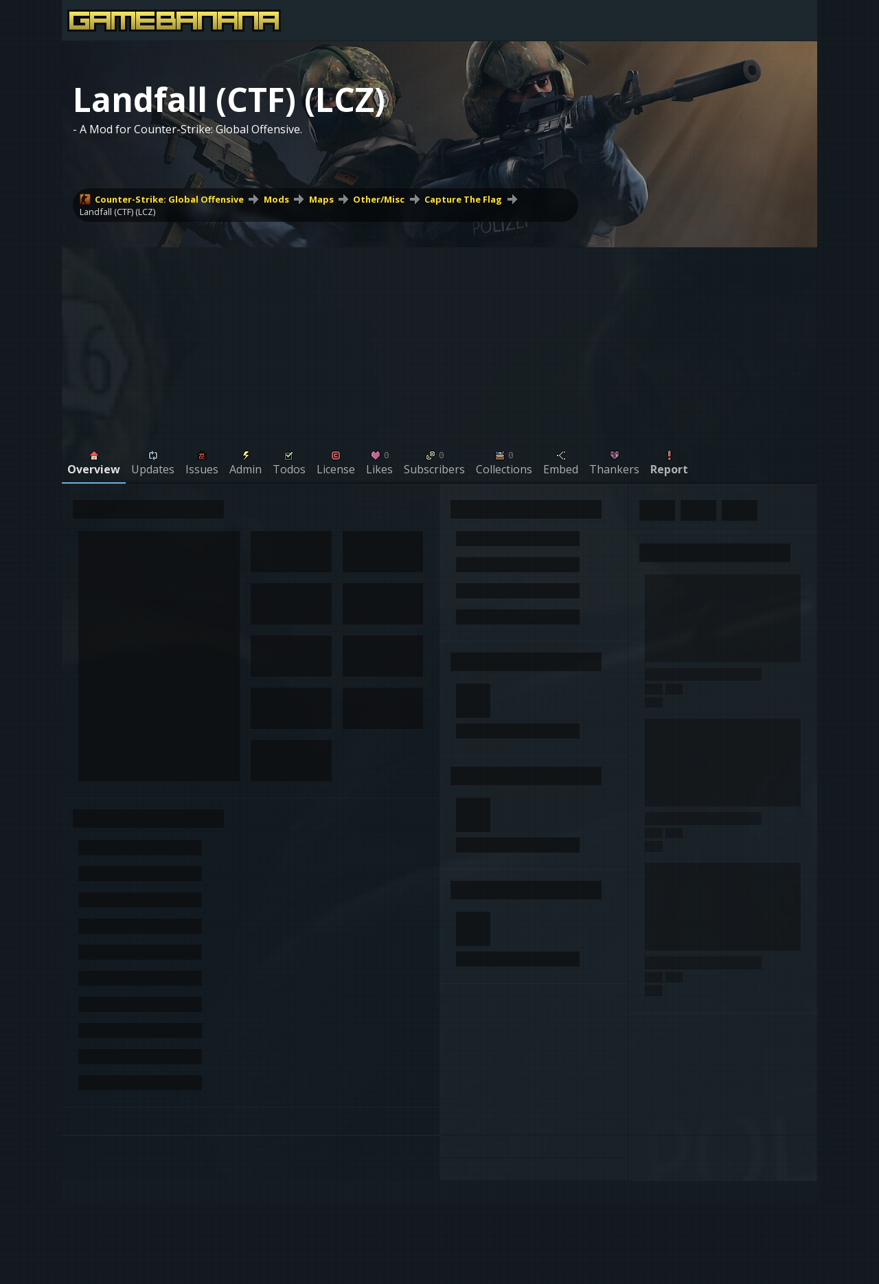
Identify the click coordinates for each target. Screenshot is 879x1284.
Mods (276, 199)
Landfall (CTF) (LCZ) (117, 211)
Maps (321, 199)
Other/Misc (378, 199)
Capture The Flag (463, 199)
